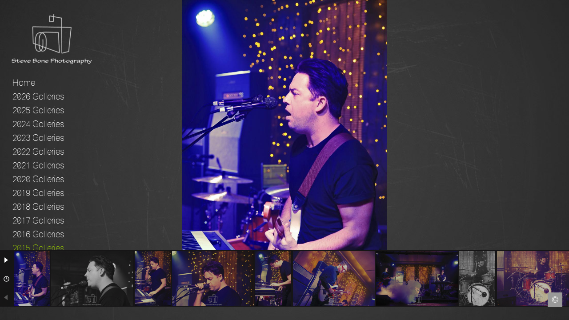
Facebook (6, 313)
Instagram (562, 313)
